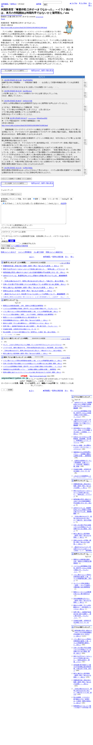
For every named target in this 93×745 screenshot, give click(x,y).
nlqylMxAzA (27, 91)
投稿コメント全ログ (8, 256)
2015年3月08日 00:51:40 (13, 80)
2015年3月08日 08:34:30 (13, 91)
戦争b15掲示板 (57, 260)
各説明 (63, 203)
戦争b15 (13, 4)
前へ (90, 5)
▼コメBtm (83, 3)
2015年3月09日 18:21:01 (13, 168)
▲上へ (31, 260)
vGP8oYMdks (27, 168)
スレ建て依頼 (39, 256)
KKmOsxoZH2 (42, 118)
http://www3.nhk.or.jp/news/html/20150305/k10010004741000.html (25, 125)
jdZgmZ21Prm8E (39, 16)
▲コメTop (73, 3)
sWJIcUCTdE (27, 101)
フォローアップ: (7, 190)
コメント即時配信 (25, 256)
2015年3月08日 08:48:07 (13, 101)
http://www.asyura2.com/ (38, 380)
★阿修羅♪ (5, 4)
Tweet (3, 19)
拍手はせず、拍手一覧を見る (42, 70)
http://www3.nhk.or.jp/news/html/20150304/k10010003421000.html (24, 27)
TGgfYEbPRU (28, 80)
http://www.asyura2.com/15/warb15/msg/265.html (11, 15)
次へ (90, 3)
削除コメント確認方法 (54, 256)
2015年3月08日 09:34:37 (18, 118)
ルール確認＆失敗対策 (19, 249)
